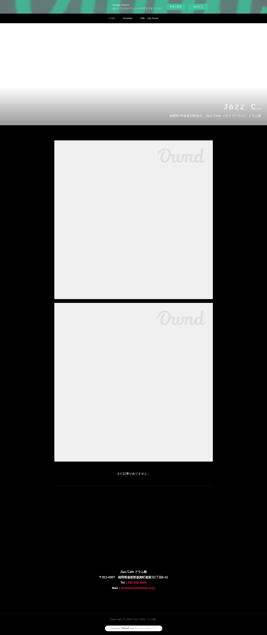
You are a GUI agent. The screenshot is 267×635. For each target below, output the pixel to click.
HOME (111, 18)
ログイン (198, 6)
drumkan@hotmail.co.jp (138, 588)
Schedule (127, 18)
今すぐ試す (176, 6)
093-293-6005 (137, 582)
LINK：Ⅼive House (149, 18)
